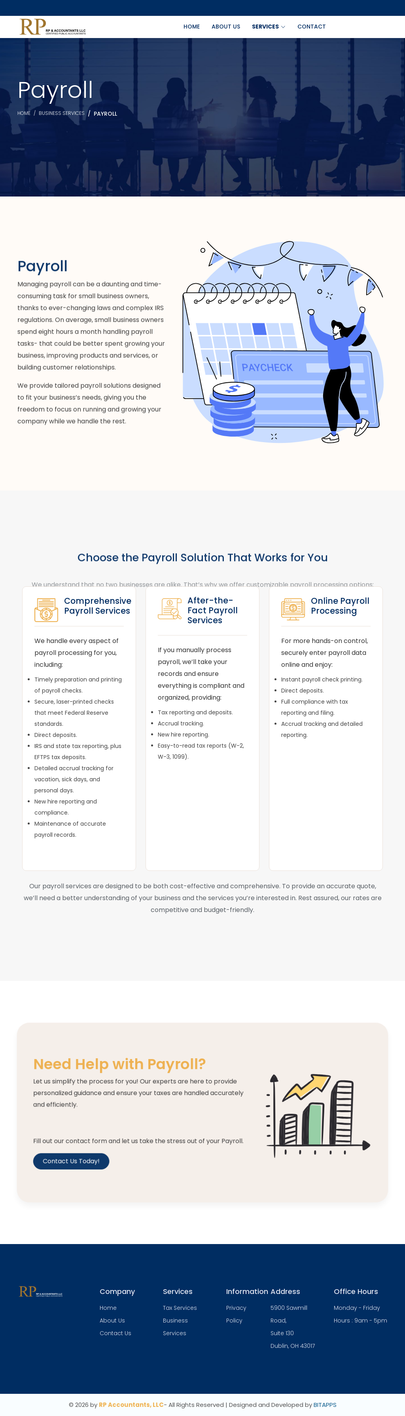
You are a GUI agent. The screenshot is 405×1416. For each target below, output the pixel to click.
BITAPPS (325, 1405)
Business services (62, 113)
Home (192, 27)
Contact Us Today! (89, 1154)
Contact (311, 27)
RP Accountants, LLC (131, 1405)
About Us (226, 27)
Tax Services (180, 1308)
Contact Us (115, 1333)
